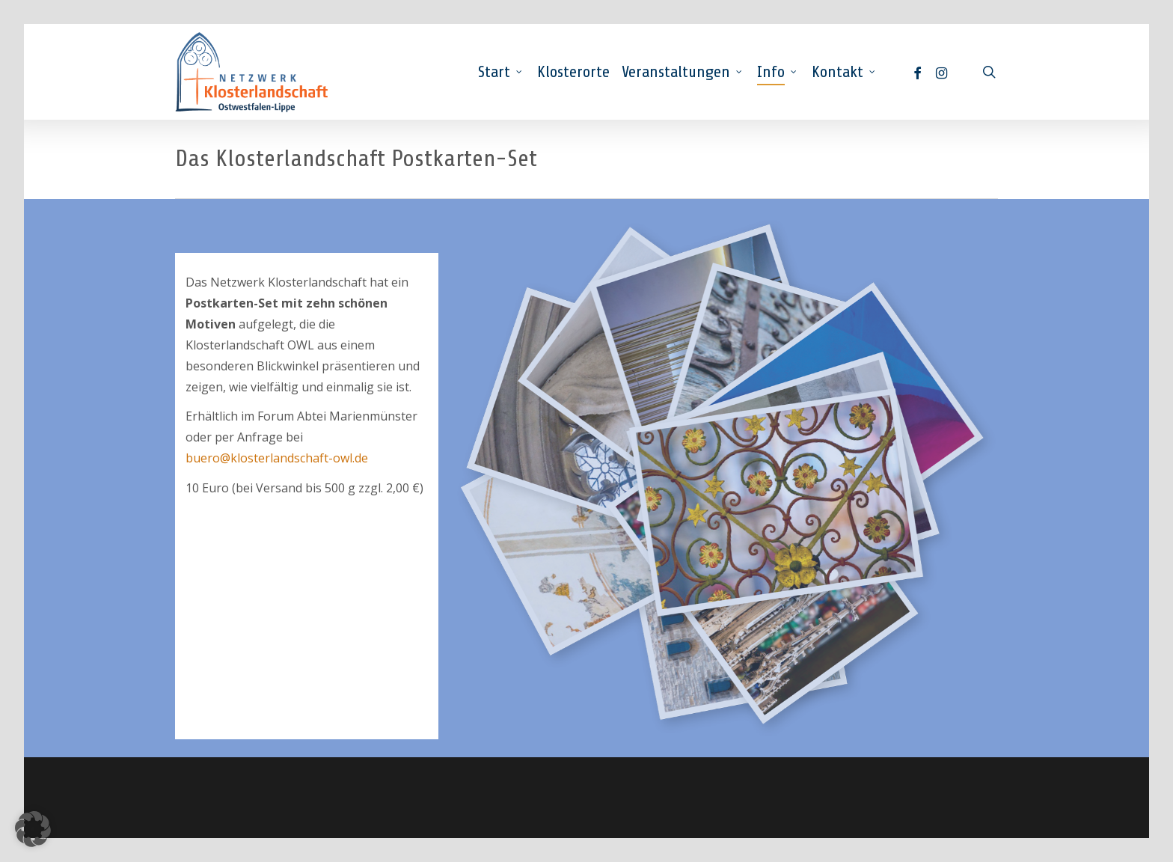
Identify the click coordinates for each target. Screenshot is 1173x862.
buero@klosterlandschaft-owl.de (277, 458)
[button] (33, 829)
